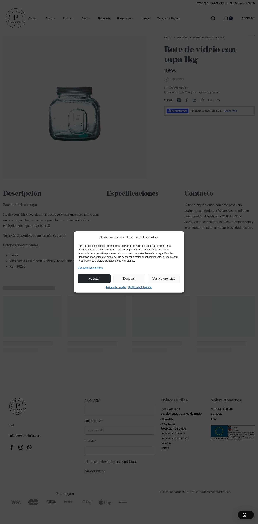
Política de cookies (116, 287)
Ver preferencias (163, 278)
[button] (246, 515)
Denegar (129, 278)
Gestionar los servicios (90, 267)
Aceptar (94, 278)
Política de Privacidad (140, 287)
